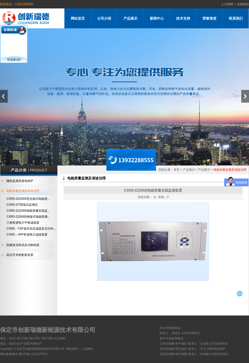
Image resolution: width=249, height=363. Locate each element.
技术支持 (183, 18)
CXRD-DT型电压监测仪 (22, 204)
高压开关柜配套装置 (19, 255)
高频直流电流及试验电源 (22, 245)
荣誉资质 (209, 18)
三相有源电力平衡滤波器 (22, 222)
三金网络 (87, 349)
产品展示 (130, 18)
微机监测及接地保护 (19, 181)
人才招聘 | (228, 4)
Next (245, 96)
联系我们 (236, 18)
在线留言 (242, 4)
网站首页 (78, 18)
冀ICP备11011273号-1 (33, 354)
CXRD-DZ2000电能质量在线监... (28, 210)
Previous (4, 96)
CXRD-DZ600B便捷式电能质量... (28, 216)
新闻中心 (157, 18)
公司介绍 (104, 18)
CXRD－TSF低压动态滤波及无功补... (31, 228)
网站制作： (73, 349)
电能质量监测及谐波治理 (22, 191)
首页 (176, 169)
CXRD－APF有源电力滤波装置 (26, 234)
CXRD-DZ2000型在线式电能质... (28, 199)
